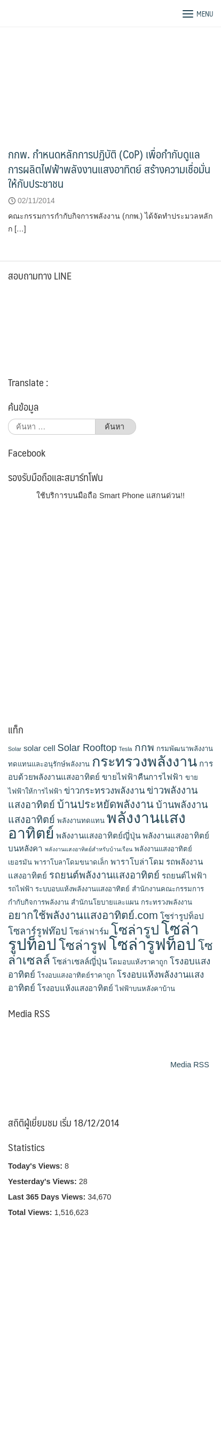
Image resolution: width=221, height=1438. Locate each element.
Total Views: (31, 1212)
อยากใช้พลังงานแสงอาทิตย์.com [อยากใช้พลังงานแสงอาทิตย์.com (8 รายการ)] (83, 915)
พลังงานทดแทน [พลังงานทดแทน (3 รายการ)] (81, 821)
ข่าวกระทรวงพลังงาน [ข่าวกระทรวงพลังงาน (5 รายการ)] (104, 791)
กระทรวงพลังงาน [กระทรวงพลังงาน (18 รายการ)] (144, 762)
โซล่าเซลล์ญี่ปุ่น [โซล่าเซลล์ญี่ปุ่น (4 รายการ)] (79, 961)
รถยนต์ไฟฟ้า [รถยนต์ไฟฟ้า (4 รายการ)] (184, 875)
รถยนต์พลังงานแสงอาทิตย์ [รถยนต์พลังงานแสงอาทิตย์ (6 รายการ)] (104, 875)
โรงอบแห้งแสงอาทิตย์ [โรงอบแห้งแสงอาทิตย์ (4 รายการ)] (75, 988)
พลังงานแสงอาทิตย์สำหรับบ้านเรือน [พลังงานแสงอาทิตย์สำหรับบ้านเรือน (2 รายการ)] (88, 849)
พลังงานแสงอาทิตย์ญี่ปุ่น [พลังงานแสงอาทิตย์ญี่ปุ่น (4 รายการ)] (98, 835)
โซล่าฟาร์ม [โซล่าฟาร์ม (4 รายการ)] (89, 931)
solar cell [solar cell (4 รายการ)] (39, 748)
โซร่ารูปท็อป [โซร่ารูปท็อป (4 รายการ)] (182, 916)
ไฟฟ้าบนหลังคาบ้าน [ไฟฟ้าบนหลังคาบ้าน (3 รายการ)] (145, 989)
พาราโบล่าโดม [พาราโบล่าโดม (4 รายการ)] (137, 861)
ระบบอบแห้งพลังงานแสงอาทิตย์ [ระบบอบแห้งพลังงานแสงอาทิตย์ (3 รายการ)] (82, 889)
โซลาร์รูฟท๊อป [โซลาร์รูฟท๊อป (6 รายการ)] (37, 931)
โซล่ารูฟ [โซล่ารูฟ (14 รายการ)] (83, 945)
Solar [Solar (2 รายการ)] (14, 749)
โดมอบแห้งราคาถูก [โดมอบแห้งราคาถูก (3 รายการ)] (138, 962)
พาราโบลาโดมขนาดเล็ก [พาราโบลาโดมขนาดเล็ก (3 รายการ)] (71, 862)
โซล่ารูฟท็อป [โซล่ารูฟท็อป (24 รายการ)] (152, 944)
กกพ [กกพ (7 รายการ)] (144, 747)
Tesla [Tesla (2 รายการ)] (125, 749)
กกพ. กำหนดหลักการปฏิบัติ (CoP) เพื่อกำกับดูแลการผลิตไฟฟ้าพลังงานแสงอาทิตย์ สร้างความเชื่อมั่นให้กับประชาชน (109, 169)
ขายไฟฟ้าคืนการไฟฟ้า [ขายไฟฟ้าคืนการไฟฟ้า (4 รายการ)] (142, 776)
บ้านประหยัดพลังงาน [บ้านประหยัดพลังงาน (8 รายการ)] (105, 804)
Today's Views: (36, 1166)
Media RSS (189, 1064)
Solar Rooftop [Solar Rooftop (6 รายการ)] (87, 747)
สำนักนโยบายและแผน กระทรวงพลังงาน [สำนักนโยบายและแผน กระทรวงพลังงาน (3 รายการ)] (131, 902)
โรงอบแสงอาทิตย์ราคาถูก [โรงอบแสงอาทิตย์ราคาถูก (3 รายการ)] (76, 975)
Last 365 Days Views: (48, 1197)
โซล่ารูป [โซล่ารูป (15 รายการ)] (135, 929)
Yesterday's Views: (43, 1181)
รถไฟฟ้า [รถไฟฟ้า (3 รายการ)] (20, 889)
